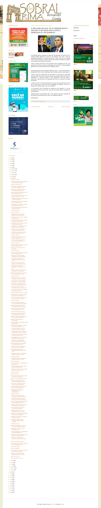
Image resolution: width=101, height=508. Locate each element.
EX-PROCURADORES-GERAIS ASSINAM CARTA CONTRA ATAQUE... (17, 421)
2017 (11, 477)
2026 (11, 158)
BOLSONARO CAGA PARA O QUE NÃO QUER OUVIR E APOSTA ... (19, 451)
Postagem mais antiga (65, 106)
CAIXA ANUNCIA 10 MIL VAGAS (18, 311)
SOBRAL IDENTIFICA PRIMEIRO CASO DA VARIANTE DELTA (19, 193)
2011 (11, 488)
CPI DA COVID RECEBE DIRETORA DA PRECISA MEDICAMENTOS (19, 402)
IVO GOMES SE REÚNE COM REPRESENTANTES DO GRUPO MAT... (18, 259)
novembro (13, 170)
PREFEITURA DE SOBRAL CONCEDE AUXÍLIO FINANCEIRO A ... (19, 326)
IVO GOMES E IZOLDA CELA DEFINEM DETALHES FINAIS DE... (19, 290)
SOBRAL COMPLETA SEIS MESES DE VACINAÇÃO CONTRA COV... (19, 317)
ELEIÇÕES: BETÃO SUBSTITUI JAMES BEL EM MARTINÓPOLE (19, 245)
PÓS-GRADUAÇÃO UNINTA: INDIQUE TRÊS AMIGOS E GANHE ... (19, 205)
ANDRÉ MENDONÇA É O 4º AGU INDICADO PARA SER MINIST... (18, 411)
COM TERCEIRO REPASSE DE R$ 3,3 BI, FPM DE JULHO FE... (19, 208)
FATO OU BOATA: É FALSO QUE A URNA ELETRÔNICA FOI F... (18, 309)
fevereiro (13, 467)
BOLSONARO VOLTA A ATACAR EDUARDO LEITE (17, 429)
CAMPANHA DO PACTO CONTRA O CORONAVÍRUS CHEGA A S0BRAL (19, 332)
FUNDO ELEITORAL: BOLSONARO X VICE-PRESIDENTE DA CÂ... (19, 344)
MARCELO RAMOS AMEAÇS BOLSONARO (17, 320)
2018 (11, 475)
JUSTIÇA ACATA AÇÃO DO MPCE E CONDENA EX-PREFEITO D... (18, 230)
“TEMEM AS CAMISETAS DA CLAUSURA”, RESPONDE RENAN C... (18, 438)
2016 (11, 479)
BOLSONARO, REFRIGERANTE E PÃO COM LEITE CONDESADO (19, 376)
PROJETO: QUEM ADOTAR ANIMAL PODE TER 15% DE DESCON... (18, 270)
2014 (11, 483)
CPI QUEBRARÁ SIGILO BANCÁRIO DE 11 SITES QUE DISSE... (19, 199)
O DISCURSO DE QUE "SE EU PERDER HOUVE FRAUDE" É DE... (19, 202)
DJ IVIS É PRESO (14, 374)
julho (12, 178)
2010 (11, 490)
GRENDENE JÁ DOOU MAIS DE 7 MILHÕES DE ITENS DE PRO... (18, 215)
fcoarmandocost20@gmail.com (79, 38)
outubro (12, 172)
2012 (11, 486)
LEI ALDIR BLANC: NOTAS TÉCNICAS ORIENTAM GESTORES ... (19, 224)
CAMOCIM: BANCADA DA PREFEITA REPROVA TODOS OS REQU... (19, 354)
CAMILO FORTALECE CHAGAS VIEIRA (19, 292)
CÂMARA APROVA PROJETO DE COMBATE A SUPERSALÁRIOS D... (19, 396)
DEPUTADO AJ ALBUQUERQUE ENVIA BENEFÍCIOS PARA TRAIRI (19, 435)
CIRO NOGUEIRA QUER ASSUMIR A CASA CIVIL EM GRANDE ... (18, 240)
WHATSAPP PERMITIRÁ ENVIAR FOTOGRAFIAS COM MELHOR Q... (19, 399)
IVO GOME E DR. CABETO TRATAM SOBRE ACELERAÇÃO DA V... (18, 233)
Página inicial (50, 106)
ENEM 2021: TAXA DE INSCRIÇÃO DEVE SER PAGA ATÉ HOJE (18, 347)
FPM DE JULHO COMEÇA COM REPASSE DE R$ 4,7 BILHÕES (17, 454)
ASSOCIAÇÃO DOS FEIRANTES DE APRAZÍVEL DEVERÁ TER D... (18, 314)
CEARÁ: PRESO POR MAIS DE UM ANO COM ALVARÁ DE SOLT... (19, 253)
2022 (11, 165)
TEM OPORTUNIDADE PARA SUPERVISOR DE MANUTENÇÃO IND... (18, 350)
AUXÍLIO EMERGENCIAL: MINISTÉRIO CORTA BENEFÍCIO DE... (19, 432)
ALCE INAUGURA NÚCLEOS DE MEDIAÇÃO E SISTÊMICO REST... (18, 263)
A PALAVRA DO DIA (15, 179)
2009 (11, 492)
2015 (11, 481)
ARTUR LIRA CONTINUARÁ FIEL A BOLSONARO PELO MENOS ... (18, 384)
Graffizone (53, 504)
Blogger (62, 504)
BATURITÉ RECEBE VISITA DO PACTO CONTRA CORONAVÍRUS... (19, 221)
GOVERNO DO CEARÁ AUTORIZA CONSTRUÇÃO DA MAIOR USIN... (18, 278)
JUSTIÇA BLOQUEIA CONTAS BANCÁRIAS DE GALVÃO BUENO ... (19, 287)
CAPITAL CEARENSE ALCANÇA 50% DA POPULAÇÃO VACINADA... (18, 298)
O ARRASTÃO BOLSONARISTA (17, 441)
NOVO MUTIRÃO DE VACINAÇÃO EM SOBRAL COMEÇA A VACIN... (19, 196)
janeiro (12, 469)
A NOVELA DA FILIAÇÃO (16, 184)
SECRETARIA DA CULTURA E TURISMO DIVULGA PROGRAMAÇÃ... (17, 391)
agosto (12, 176)
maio (12, 462)
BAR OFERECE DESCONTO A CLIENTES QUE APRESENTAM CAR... (18, 267)
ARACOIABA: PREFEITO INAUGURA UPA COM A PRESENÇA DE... (19, 187)
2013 (11, 485)
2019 (11, 473)
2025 (11, 159)
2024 (11, 161)
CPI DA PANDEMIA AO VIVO (17, 458)
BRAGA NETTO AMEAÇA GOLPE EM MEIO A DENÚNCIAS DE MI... (19, 273)
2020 (11, 472)
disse (58, 70)
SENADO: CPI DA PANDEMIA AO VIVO (19, 378)
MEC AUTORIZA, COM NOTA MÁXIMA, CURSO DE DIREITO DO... (19, 444)
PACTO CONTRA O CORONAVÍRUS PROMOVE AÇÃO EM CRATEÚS (18, 281)
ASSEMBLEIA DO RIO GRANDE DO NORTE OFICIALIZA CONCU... (18, 359)
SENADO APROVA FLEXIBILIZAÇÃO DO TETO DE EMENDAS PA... (19, 387)
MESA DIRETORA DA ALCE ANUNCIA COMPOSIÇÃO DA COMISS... (19, 338)
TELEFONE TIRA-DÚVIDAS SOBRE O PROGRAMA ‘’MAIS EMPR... (19, 295)
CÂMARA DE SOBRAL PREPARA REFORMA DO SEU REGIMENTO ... (19, 256)
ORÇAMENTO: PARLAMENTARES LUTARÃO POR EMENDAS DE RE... (19, 284)
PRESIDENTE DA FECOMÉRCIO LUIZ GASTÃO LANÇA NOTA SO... (19, 227)
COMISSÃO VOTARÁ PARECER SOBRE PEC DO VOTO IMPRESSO (19, 414)
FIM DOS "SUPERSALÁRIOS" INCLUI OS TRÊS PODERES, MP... (19, 367)
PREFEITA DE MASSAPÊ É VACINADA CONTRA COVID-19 (19, 417)
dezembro (13, 168)
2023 (11, 163)
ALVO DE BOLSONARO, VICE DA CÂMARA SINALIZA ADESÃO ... (18, 329)
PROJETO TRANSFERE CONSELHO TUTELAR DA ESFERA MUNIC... (18, 426)
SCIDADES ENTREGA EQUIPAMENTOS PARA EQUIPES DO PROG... (19, 182)
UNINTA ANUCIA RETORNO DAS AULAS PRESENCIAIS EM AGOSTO (19, 303)
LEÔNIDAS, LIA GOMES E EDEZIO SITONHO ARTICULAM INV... (18, 190)
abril (12, 464)
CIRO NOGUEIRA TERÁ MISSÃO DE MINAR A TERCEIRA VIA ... (18, 237)
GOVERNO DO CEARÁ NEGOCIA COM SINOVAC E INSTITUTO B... (19, 370)
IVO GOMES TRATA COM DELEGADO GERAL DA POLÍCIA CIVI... (19, 335)
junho (12, 460)
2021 (11, 167)
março (12, 466)
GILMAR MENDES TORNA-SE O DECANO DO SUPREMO (17, 408)
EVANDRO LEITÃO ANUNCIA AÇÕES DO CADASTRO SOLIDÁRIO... (19, 405)
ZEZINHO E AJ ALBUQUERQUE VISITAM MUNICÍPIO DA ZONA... (18, 341)
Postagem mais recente (35, 106)
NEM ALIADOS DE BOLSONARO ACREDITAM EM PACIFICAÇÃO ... (19, 306)
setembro (13, 174)
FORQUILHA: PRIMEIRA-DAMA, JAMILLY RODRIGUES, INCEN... (18, 381)
